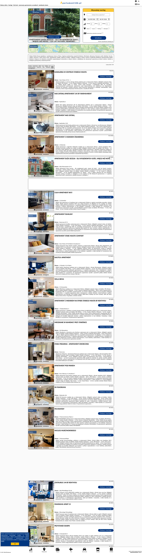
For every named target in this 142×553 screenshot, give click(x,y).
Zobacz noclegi (105, 76)
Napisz (140, 552)
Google (26, 533)
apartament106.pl (71, 3)
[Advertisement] (71, 465)
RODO (2, 541)
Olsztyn (31, 73)
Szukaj (98, 38)
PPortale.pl (8, 552)
